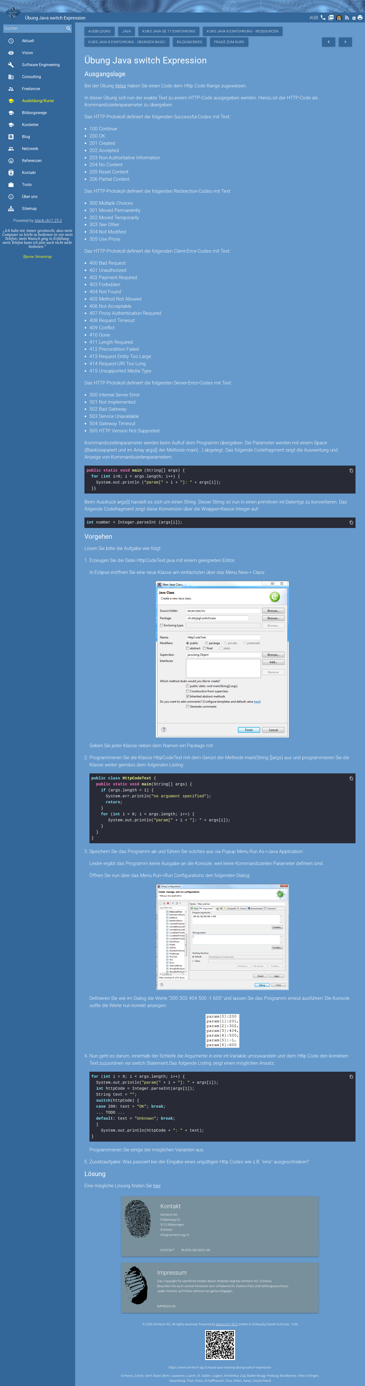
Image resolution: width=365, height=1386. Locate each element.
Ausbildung (99, 31)
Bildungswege (27, 113)
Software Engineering (34, 65)
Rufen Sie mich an (195, 1249)
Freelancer (24, 89)
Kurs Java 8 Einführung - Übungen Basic (126, 42)
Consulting (24, 77)
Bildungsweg (190, 42)
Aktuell (21, 41)
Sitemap (22, 209)
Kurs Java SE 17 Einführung (168, 31)
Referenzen (25, 161)
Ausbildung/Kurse (31, 101)
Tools (20, 185)
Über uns (22, 197)
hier (157, 1185)
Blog (19, 137)
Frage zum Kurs (229, 42)
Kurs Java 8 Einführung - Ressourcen (243, 31)
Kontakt (22, 173)
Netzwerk (23, 149)
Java (126, 31)
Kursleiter (23, 125)
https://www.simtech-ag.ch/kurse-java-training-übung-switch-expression (220, 1367)
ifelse (120, 86)
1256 (294, 1324)
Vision (20, 53)
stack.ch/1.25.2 (48, 220)
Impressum (166, 1306)
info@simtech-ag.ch (174, 1234)
